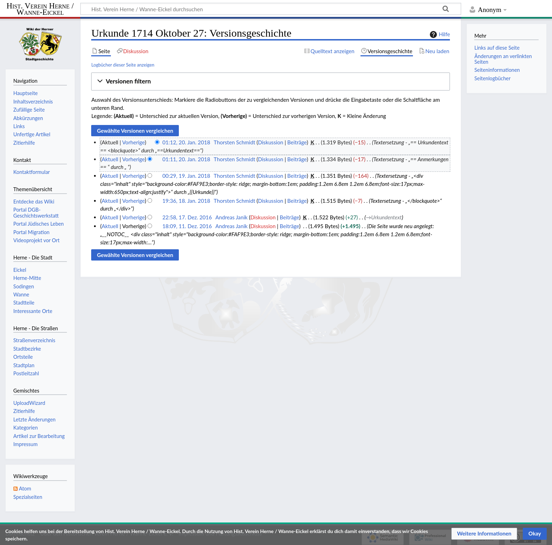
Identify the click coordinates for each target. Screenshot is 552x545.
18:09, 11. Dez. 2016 (187, 226)
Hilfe (439, 34)
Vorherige (133, 142)
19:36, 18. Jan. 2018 (186, 201)
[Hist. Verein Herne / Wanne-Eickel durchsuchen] (271, 8)
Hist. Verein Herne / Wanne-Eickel (40, 9)
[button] (270, 81)
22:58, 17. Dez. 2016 (187, 217)
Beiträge (297, 142)
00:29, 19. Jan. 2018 (186, 176)
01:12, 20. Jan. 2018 (186, 142)
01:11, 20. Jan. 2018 (186, 159)
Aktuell (110, 159)
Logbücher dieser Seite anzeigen (122, 65)
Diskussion (270, 142)
